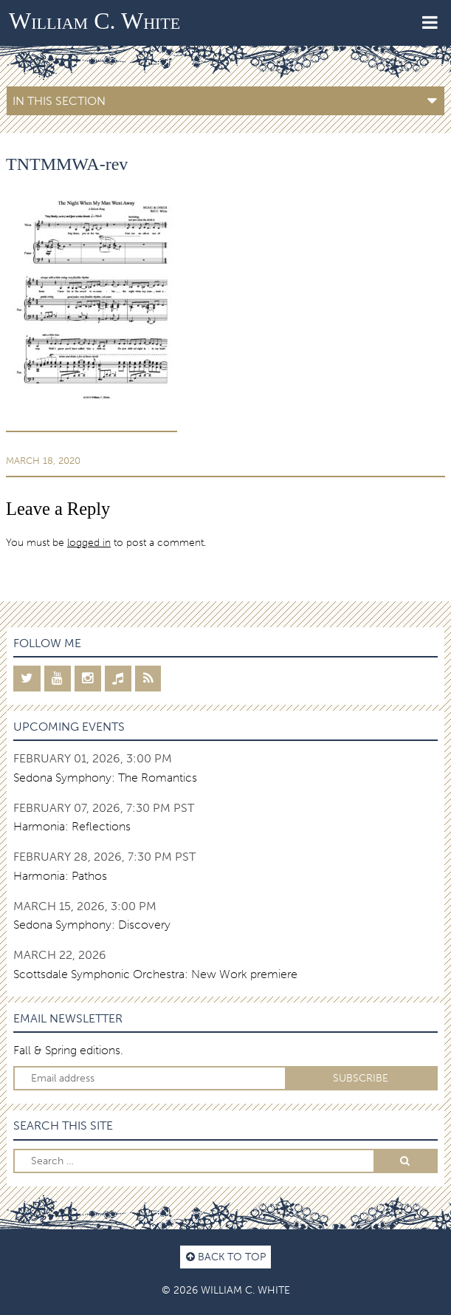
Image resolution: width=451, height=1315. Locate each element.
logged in (89, 542)
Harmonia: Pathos (60, 876)
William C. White (94, 20)
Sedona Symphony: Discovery (92, 925)
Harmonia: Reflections (72, 826)
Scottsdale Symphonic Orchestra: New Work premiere (155, 974)
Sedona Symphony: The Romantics (105, 778)
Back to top (226, 1256)
